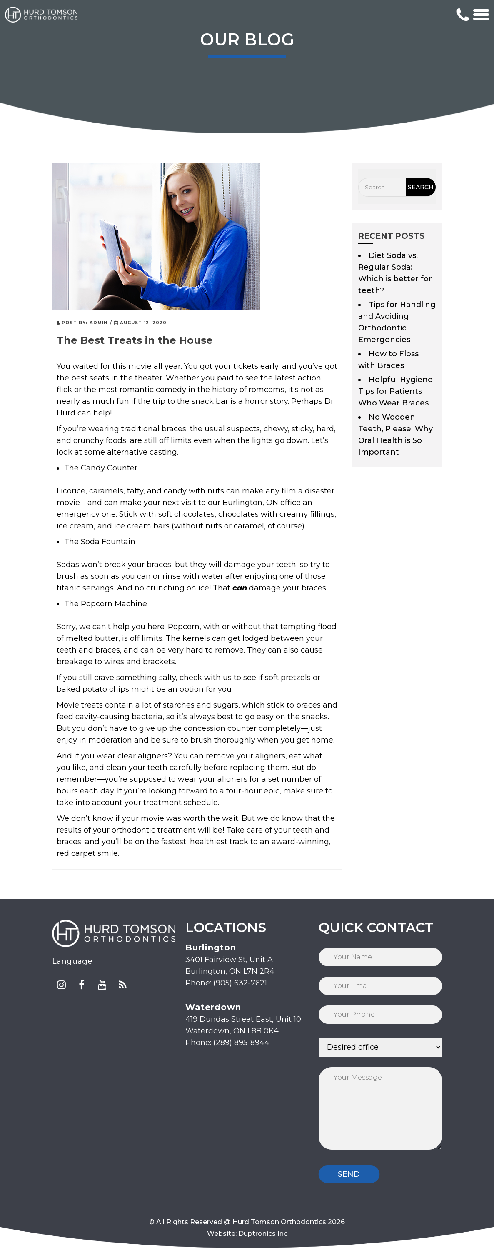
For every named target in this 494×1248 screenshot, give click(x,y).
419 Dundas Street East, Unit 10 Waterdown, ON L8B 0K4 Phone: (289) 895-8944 (243, 1024)
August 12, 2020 (140, 322)
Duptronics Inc (262, 1234)
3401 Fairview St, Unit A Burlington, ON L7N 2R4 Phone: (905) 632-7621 (229, 965)
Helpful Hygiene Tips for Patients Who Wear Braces (395, 391)
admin (99, 322)
